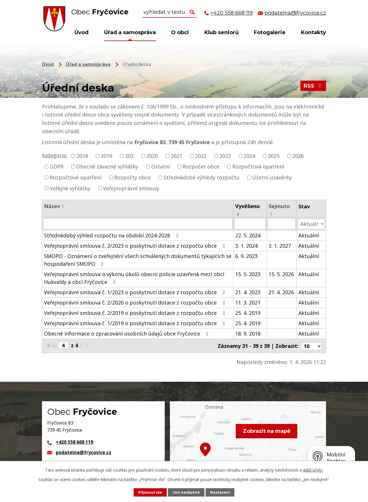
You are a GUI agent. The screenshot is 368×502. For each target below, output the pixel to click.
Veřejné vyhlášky (70, 188)
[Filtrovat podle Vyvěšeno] (250, 223)
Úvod (81, 32)
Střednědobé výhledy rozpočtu (201, 177)
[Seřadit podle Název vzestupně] (63, 205)
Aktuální (309, 235)
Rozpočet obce (201, 166)
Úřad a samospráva (130, 32)
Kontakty (313, 32)
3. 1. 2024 (246, 245)
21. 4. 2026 (281, 291)
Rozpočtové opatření (75, 177)
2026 (298, 155)
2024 (249, 155)
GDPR (57, 166)
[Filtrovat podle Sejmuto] (282, 223)
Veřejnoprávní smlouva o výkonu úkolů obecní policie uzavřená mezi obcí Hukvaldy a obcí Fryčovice (134, 277)
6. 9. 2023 (246, 255)
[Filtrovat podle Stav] (311, 223)
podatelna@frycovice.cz (83, 452)
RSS (313, 87)
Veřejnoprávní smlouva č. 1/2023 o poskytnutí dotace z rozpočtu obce (135, 291)
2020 (152, 155)
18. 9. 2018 (247, 333)
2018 (82, 155)
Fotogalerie (269, 32)
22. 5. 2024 (247, 235)
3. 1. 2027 (280, 245)
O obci (180, 32)
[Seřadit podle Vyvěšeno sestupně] (238, 215)
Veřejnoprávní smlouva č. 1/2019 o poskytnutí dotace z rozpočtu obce (135, 322)
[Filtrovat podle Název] (137, 223)
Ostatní (160, 166)
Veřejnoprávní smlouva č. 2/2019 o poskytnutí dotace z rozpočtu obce (135, 312)
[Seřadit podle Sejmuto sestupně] (272, 215)
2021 (176, 155)
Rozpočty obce (132, 177)
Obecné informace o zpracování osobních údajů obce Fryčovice (127, 333)
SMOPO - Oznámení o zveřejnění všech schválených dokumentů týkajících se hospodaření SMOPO (137, 259)
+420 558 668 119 (74, 441)
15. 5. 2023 (247, 273)
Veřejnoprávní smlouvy (131, 188)
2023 (225, 155)
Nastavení (221, 492)
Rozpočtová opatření (258, 166)
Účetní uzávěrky (272, 177)
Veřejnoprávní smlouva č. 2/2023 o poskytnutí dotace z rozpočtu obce (135, 245)
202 (129, 155)
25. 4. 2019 (247, 312)
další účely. (313, 470)
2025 (273, 155)
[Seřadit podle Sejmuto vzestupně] (272, 213)
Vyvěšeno (247, 206)
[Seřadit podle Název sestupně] (63, 207)
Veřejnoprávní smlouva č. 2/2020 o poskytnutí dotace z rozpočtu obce (135, 302)
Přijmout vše (149, 492)
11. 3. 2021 (247, 302)
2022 (200, 155)
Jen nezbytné (187, 492)
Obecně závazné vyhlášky (107, 166)
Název (52, 206)
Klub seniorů (221, 32)
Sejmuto (279, 206)
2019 (106, 155)
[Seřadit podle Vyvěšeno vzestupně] (238, 213)
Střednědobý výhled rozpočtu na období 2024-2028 (112, 235)
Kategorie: (54, 155)
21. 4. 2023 (247, 291)
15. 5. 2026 (281, 273)
